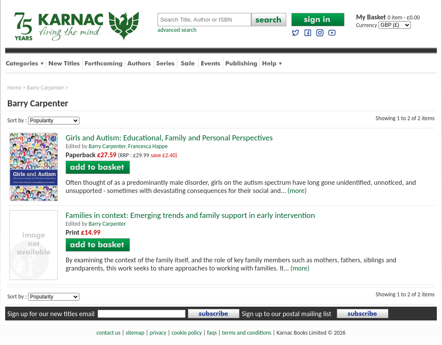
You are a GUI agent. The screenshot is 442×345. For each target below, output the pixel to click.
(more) (296, 190)
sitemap (135, 332)
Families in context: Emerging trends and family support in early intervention (190, 215)
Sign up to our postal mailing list (286, 314)
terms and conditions (246, 332)
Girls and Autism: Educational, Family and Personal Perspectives (169, 138)
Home (14, 87)
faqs (212, 332)
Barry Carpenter (45, 87)
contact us (108, 332)
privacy (158, 332)
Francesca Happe (148, 146)
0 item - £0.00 (388, 17)
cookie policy (186, 332)
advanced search (177, 30)
